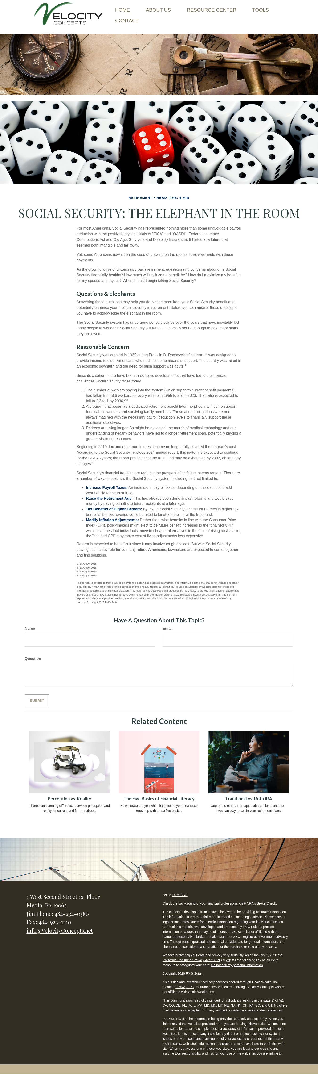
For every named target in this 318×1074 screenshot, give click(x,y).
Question (33, 659)
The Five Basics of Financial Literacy (159, 798)
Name (30, 628)
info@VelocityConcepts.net (60, 930)
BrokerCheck (266, 903)
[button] (158, 9)
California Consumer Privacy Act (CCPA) (192, 960)
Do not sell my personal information (237, 965)
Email (168, 628)
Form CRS (180, 895)
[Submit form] (37, 700)
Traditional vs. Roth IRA (248, 798)
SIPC (190, 987)
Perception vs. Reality (69, 798)
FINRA (180, 987)
